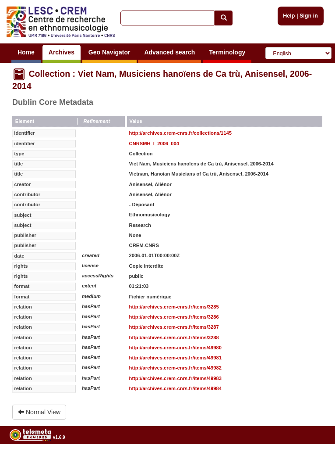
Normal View (39, 412)
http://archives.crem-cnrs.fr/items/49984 (175, 388)
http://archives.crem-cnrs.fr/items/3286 (174, 316)
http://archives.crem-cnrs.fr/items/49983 (175, 378)
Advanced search (169, 52)
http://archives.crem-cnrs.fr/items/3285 (174, 306)
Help (289, 16)
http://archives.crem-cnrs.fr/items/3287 (174, 327)
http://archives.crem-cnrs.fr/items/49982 (175, 367)
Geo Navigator (109, 52)
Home (26, 52)
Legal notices (313, 459)
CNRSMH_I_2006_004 (154, 143)
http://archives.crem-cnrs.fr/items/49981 (175, 357)
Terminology (227, 52)
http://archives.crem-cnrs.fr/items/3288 (174, 337)
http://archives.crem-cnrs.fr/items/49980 (175, 347)
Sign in (309, 16)
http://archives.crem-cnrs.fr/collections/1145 (180, 133)
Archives (61, 52)
